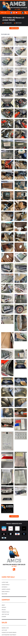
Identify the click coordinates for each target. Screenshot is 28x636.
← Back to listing (14, 28)
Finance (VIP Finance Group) (9, 632)
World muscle (5, 591)
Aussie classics (6, 589)
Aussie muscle (5, 584)
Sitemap (4, 616)
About (3, 605)
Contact (4, 607)
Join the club (5, 614)
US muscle (4, 587)
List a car (4, 630)
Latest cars (5, 582)
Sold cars (4, 593)
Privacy (4, 609)
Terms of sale (5, 612)
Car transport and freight (9, 634)
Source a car (5, 628)
